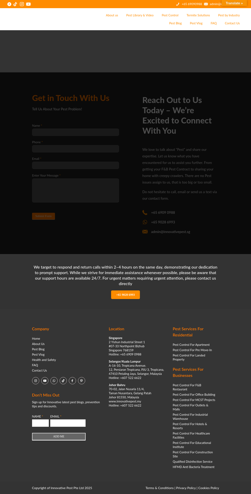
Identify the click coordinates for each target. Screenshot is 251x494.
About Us (38, 344)
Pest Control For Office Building (194, 394)
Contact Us (39, 370)
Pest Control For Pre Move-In (192, 350)
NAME (37, 416)
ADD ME (58, 436)
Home (36, 338)
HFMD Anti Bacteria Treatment (193, 467)
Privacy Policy (186, 488)
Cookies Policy (208, 488)
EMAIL (55, 416)
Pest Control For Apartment (191, 344)
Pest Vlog (38, 354)
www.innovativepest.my (125, 401)
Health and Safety (44, 360)
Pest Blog (38, 349)
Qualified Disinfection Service (193, 461)
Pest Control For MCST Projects (194, 400)
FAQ (35, 365)
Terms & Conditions (160, 488)
